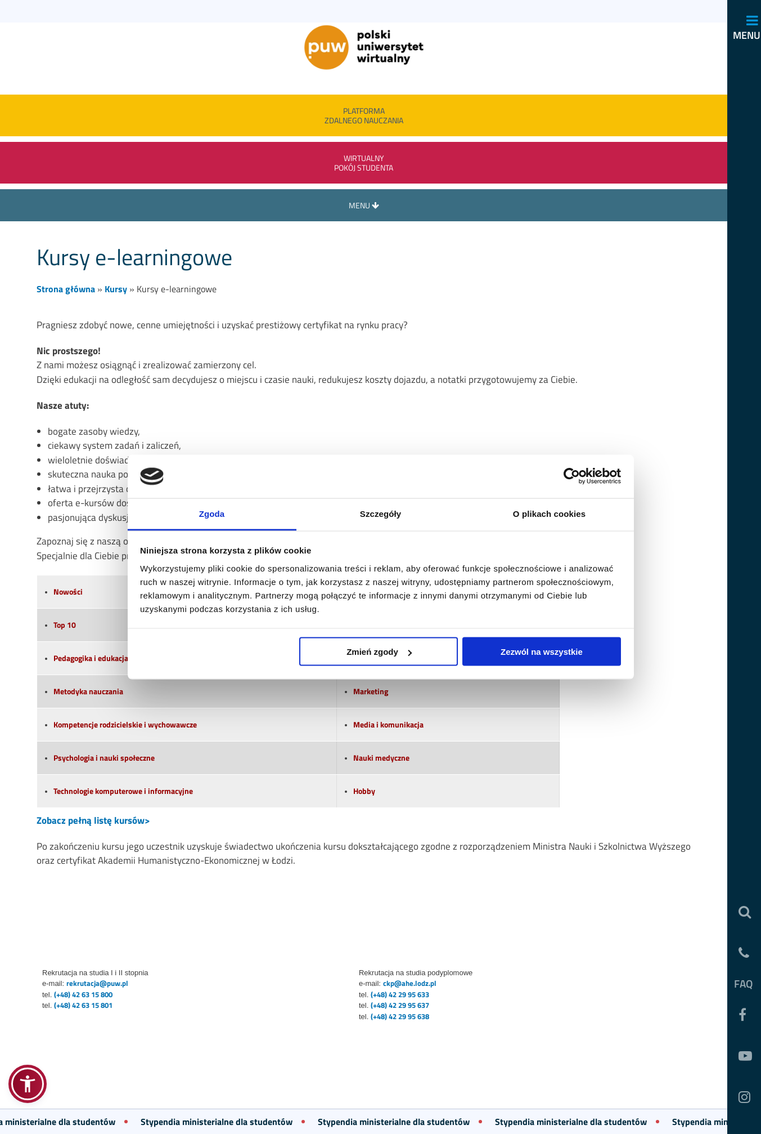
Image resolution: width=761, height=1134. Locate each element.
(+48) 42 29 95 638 (400, 1016)
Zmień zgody (379, 652)
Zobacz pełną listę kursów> (93, 820)
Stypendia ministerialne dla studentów (224, 1121)
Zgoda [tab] (212, 513)
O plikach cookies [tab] (549, 513)
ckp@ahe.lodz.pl (409, 983)
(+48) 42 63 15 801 (83, 1005)
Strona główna (66, 289)
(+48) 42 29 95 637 (400, 1005)
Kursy (116, 289)
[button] (27, 1084)
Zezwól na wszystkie (542, 652)
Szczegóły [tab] (380, 513)
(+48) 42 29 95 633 (400, 994)
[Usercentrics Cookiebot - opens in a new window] (572, 476)
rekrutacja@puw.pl (97, 983)
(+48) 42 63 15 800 (83, 994)
